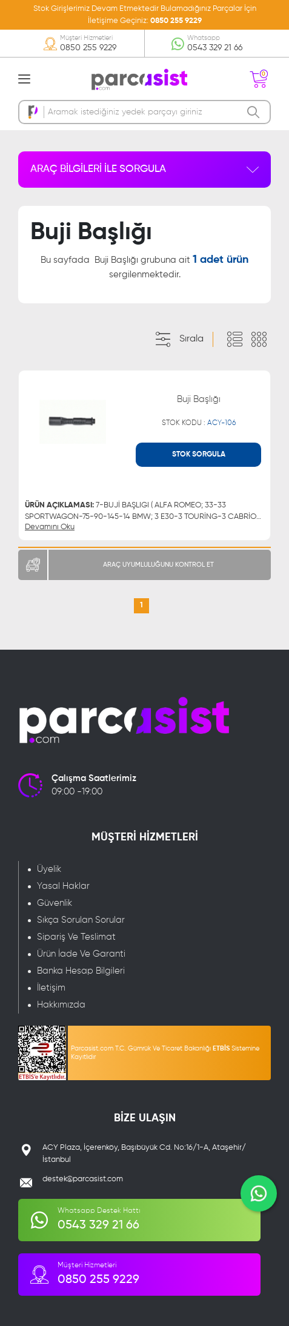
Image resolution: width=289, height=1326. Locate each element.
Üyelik (49, 869)
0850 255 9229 (176, 21)
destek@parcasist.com (82, 1179)
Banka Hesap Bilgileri (81, 970)
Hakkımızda (61, 1004)
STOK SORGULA (198, 454)
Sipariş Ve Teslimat (76, 937)
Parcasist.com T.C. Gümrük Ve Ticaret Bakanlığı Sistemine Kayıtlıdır (165, 1052)
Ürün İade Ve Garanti (81, 953)
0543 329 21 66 (214, 48)
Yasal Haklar (63, 886)
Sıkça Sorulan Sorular (81, 920)
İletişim (51, 987)
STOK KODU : (199, 423)
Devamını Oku (50, 527)
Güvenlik (54, 903)
